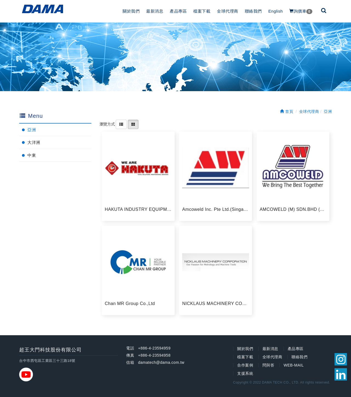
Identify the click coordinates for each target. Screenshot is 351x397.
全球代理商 (227, 11)
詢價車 (300, 11)
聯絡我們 (253, 11)
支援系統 (245, 373)
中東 (31, 155)
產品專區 (178, 11)
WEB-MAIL (294, 365)
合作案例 (245, 365)
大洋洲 (33, 142)
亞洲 (31, 129)
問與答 (268, 365)
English (275, 11)
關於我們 (131, 11)
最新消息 (154, 11)
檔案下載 (201, 11)
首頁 (286, 111)
